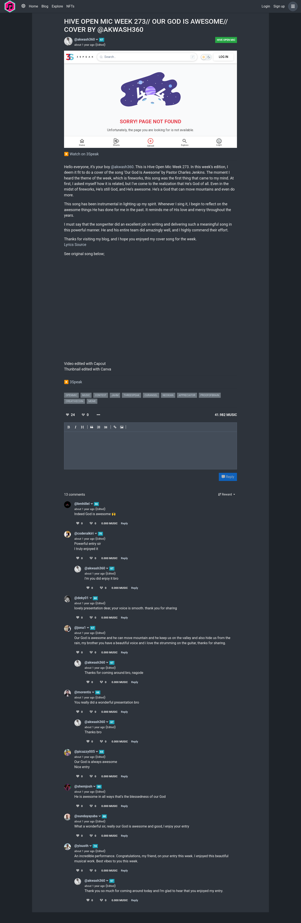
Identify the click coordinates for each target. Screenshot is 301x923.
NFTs (70, 6)
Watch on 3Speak (84, 154)
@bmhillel (83, 504)
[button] (292, 6)
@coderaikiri (85, 533)
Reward (225, 494)
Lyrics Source (75, 245)
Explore (57, 6)
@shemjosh (85, 786)
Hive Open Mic (226, 39)
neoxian (168, 395)
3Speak (76, 382)
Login (266, 6)
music (86, 395)
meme (92, 401)
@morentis (84, 692)
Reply (228, 477)
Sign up (279, 6)
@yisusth (83, 846)
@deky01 (83, 598)
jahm (114, 395)
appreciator (187, 395)
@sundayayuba (87, 816)
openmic (71, 395)
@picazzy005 (86, 752)
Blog (44, 6)
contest (100, 395)
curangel (151, 395)
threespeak (131, 395)
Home (33, 6)
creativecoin (74, 401)
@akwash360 (86, 39)
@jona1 (81, 628)
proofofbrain (209, 395)
